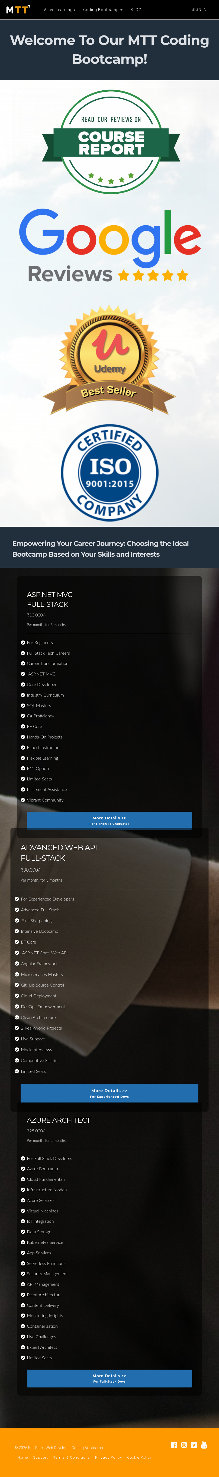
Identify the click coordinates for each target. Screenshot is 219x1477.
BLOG (135, 10)
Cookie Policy (139, 1457)
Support (40, 1457)
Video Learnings (59, 10)
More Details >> (109, 821)
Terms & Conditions (71, 1457)
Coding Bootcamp (102, 10)
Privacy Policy (108, 1457)
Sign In (199, 9)
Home (22, 1457)
